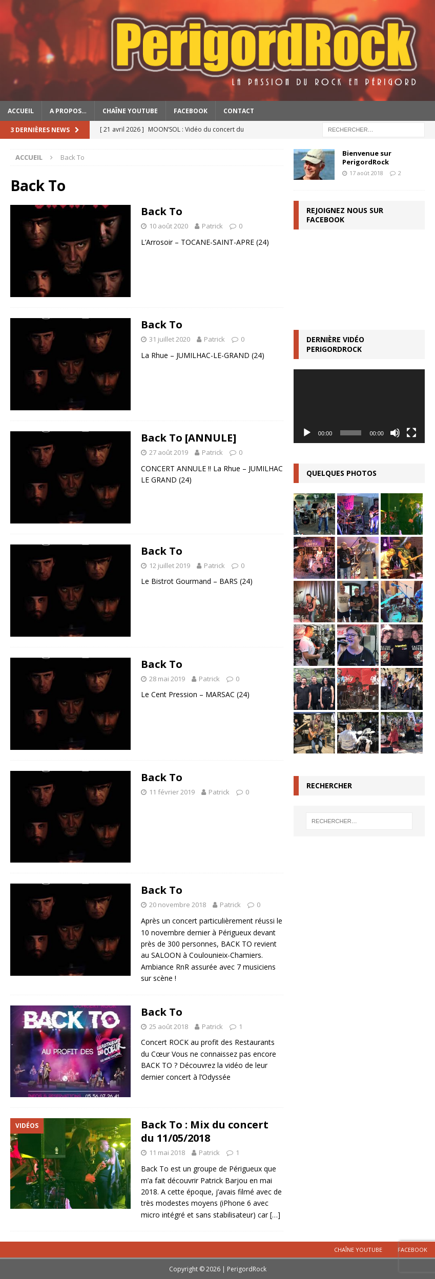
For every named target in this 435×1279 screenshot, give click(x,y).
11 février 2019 (172, 791)
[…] (275, 1215)
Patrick (212, 225)
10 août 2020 (168, 225)
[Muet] (395, 433)
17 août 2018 (366, 173)
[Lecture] (307, 433)
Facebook (191, 111)
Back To (161, 211)
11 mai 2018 (167, 1152)
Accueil (21, 111)
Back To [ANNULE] (188, 438)
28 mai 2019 (167, 678)
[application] (359, 406)
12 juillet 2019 (169, 565)
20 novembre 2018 (177, 904)
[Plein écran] (411, 433)
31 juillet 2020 (169, 339)
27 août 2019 (168, 452)
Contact (238, 111)
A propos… (68, 111)
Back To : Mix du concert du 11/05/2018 (204, 1131)
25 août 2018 (168, 1026)
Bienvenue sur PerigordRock (366, 157)
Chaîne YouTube (130, 111)
